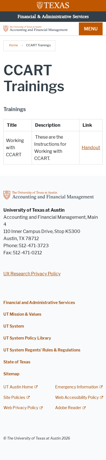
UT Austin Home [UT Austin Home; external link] (18, 387)
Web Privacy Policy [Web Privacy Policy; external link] (20, 407)
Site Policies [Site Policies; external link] (14, 397)
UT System (13, 326)
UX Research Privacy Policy (31, 273)
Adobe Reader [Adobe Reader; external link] (68, 407)
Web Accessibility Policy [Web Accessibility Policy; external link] (77, 397)
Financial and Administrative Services (39, 302)
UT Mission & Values (22, 314)
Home (13, 45)
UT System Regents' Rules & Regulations (41, 350)
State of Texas (16, 362)
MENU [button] (91, 29)
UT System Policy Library (27, 338)
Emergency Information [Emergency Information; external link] (76, 387)
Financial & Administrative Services (53, 16)
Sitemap (11, 374)
